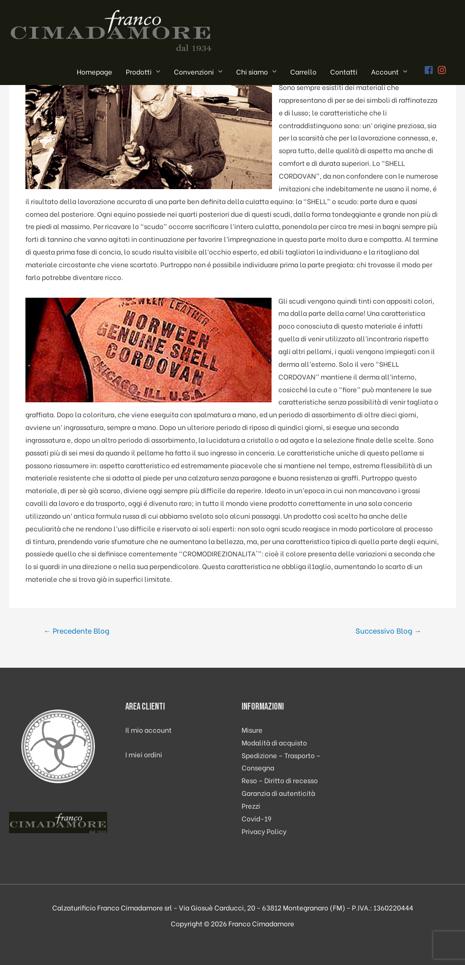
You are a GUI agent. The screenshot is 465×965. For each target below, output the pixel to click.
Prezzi (251, 805)
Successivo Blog (388, 630)
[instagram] (443, 70)
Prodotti (139, 71)
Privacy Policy (264, 831)
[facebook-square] (430, 70)
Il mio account (148, 730)
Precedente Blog (76, 630)
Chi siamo (252, 71)
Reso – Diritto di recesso (280, 780)
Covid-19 (257, 818)
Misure (252, 730)
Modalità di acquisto (274, 742)
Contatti (343, 71)
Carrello (303, 71)
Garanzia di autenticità (278, 793)
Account (385, 71)
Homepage (94, 71)
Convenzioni (194, 71)
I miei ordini (143, 754)
